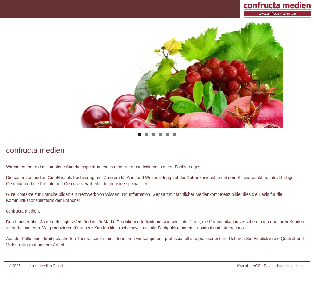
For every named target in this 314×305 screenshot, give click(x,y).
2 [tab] (146, 134)
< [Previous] (38, 73)
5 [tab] (167, 134)
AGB (256, 266)
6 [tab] (174, 134)
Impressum (296, 266)
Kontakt (243, 266)
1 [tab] (139, 134)
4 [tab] (160, 134)
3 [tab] (153, 134)
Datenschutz (274, 266)
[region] (157, 83)
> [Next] (275, 73)
